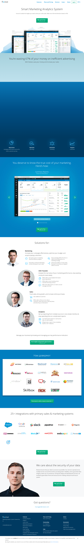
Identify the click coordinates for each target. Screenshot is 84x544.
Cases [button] (63, 2)
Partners (57, 2)
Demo (68, 2)
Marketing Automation (27, 524)
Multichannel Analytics (27, 525)
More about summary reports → (42, 219)
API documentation (47, 532)
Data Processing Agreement (69, 529)
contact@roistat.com (7, 525)
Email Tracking (26, 529)
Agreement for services (68, 527)
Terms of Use (66, 524)
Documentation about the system (50, 531)
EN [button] (79, 2)
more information (54, 542)
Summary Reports (26, 518)
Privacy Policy (66, 525)
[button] (8, 196)
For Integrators (46, 524)
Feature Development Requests (30, 534)
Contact (65, 518)
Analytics (25, 520)
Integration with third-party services (30, 532)
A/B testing (25, 527)
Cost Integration (26, 531)
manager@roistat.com (42, 507)
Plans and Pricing (48, 2)
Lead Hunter (25, 522)
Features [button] (39, 2)
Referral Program (46, 525)
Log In (73, 2)
